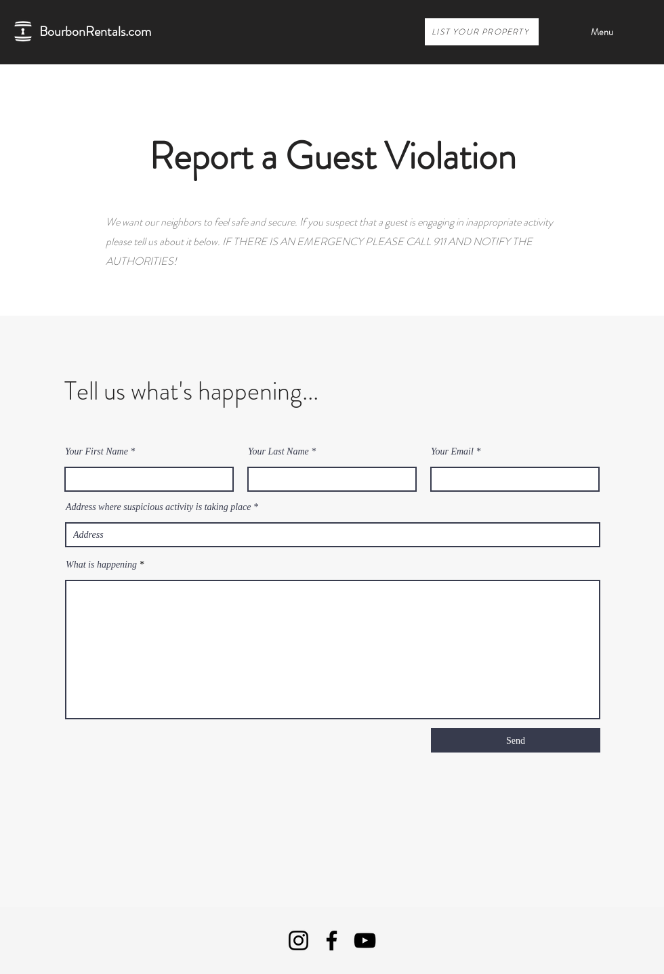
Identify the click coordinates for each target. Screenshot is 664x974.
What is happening (101, 565)
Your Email (452, 452)
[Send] (515, 740)
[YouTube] (365, 940)
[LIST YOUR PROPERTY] (482, 31)
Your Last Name (278, 452)
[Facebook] (331, 940)
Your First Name (96, 452)
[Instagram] (298, 940)
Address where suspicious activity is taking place (158, 507)
